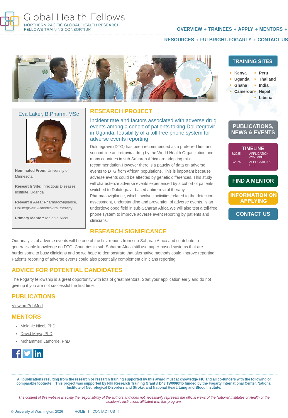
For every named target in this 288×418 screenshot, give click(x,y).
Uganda (241, 79)
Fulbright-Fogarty (225, 39)
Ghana (240, 85)
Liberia (265, 97)
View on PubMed (27, 305)
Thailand (267, 79)
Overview (189, 29)
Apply (245, 29)
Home (80, 411)
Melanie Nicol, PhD (38, 326)
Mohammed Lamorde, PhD (45, 341)
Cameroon (244, 91)
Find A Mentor (253, 181)
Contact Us (272, 39)
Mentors (271, 29)
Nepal (264, 91)
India (264, 85)
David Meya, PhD (36, 333)
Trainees (220, 29)
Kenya (240, 73)
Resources (179, 39)
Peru (263, 73)
